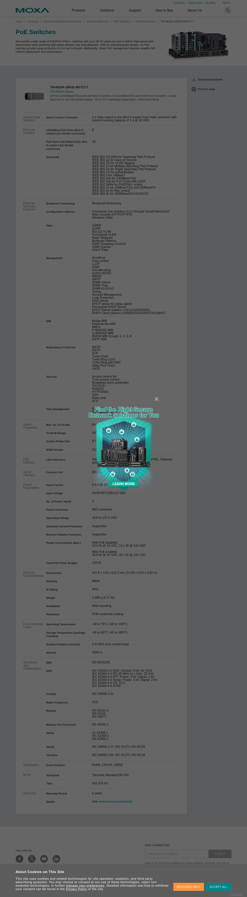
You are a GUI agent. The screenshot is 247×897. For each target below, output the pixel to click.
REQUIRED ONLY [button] (189, 886)
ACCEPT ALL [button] (218, 886)
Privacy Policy (76, 889)
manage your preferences (85, 885)
